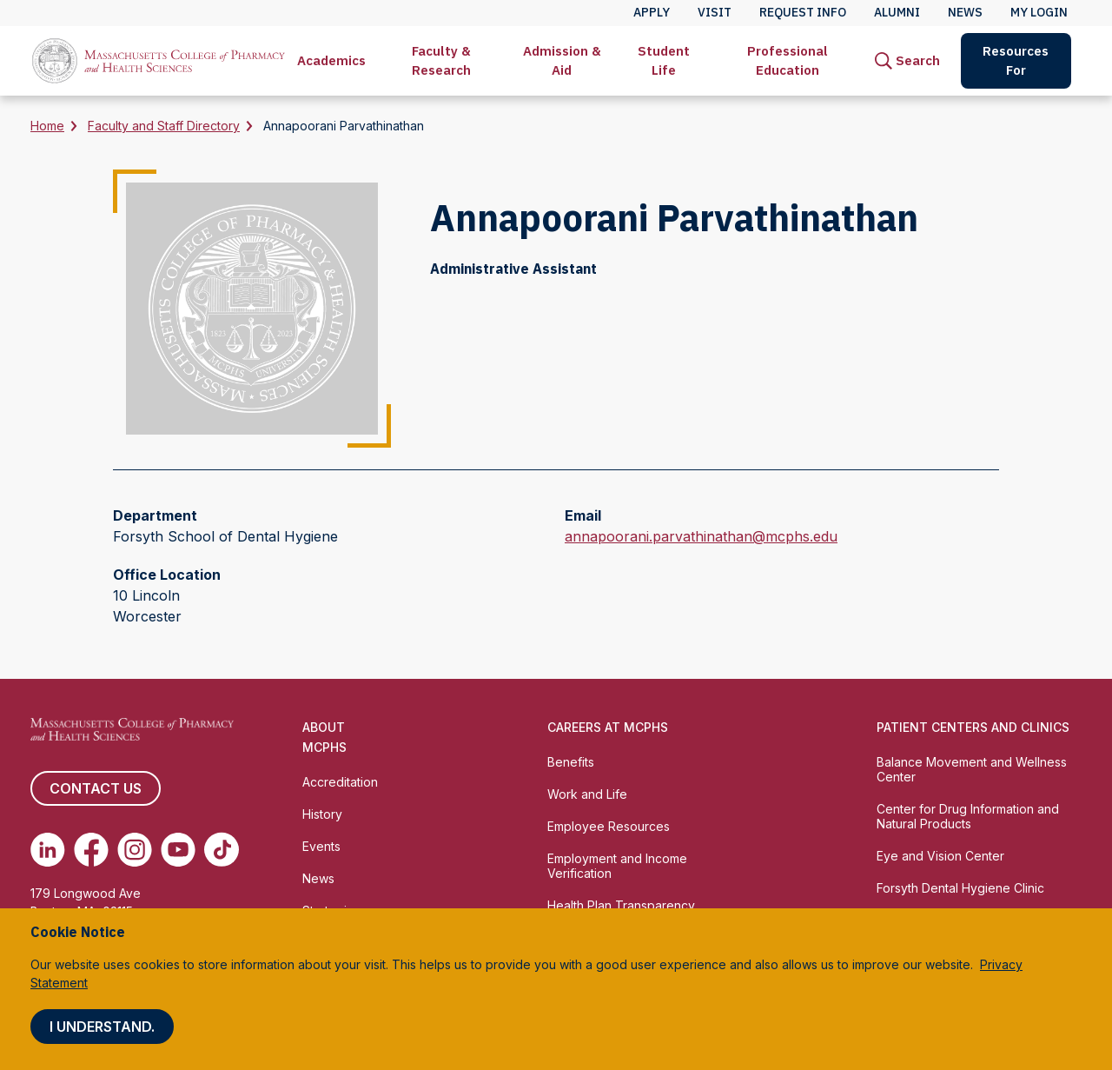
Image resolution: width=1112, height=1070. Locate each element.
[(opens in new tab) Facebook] (91, 849)
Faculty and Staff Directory (164, 125)
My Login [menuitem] (1039, 12)
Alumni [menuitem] (897, 12)
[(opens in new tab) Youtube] (178, 849)
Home (47, 125)
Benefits (570, 761)
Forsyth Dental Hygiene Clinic (960, 888)
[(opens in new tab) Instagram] (134, 849)
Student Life (664, 60)
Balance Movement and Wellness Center (972, 769)
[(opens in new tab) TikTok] (221, 849)
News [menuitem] (965, 12)
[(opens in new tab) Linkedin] (47, 849)
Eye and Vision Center (940, 855)
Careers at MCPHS (607, 727)
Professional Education (787, 60)
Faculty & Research (441, 60)
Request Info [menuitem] (802, 12)
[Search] (907, 61)
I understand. (102, 1026)
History (322, 814)
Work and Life (587, 794)
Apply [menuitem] (651, 12)
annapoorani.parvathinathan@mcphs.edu (701, 536)
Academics (331, 60)
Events (321, 846)
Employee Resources (608, 826)
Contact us (96, 788)
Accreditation (340, 781)
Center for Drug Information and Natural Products (968, 816)
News (318, 878)
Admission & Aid (562, 60)
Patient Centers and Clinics (973, 727)
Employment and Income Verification (617, 866)
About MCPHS (324, 737)
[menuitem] (331, 61)
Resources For (1016, 60)
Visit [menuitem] (714, 12)
